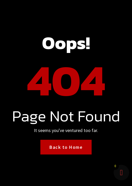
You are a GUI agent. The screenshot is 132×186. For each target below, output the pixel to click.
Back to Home (66, 147)
